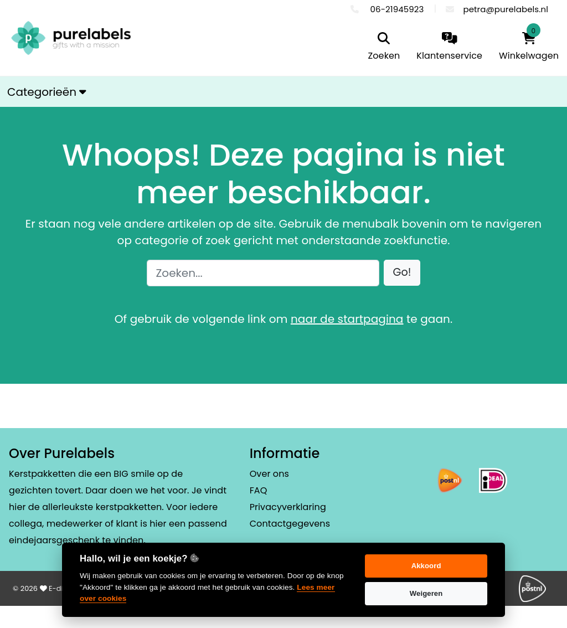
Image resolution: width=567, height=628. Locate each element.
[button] (402, 273)
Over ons (269, 473)
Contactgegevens (290, 523)
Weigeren (426, 593)
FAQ (258, 490)
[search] (384, 47)
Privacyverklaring (288, 507)
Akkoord (426, 566)
